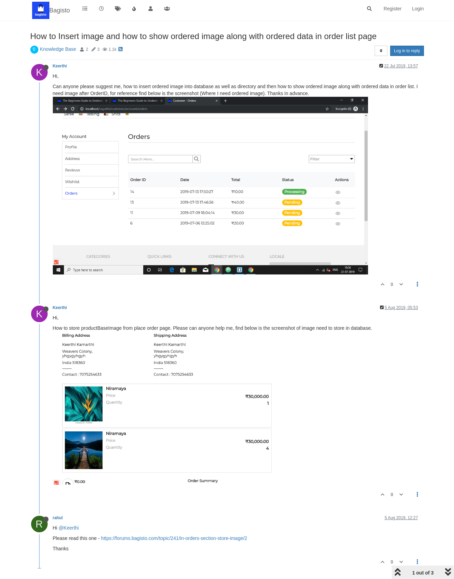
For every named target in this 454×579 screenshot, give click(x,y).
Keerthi (60, 66)
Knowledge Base (58, 49)
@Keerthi (69, 528)
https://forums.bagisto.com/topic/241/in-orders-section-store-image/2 (174, 538)
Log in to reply (407, 50)
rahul (58, 517)
